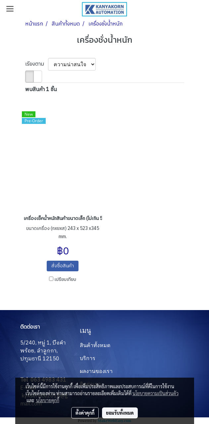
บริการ (87, 358)
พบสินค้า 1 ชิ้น (41, 90)
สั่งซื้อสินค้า (62, 266)
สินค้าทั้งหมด (95, 345)
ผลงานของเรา (96, 371)
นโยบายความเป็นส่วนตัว (155, 393)
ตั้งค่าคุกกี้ (85, 413)
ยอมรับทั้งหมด (120, 413)
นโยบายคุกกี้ (47, 400)
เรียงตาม (36, 64)
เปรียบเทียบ (65, 279)
